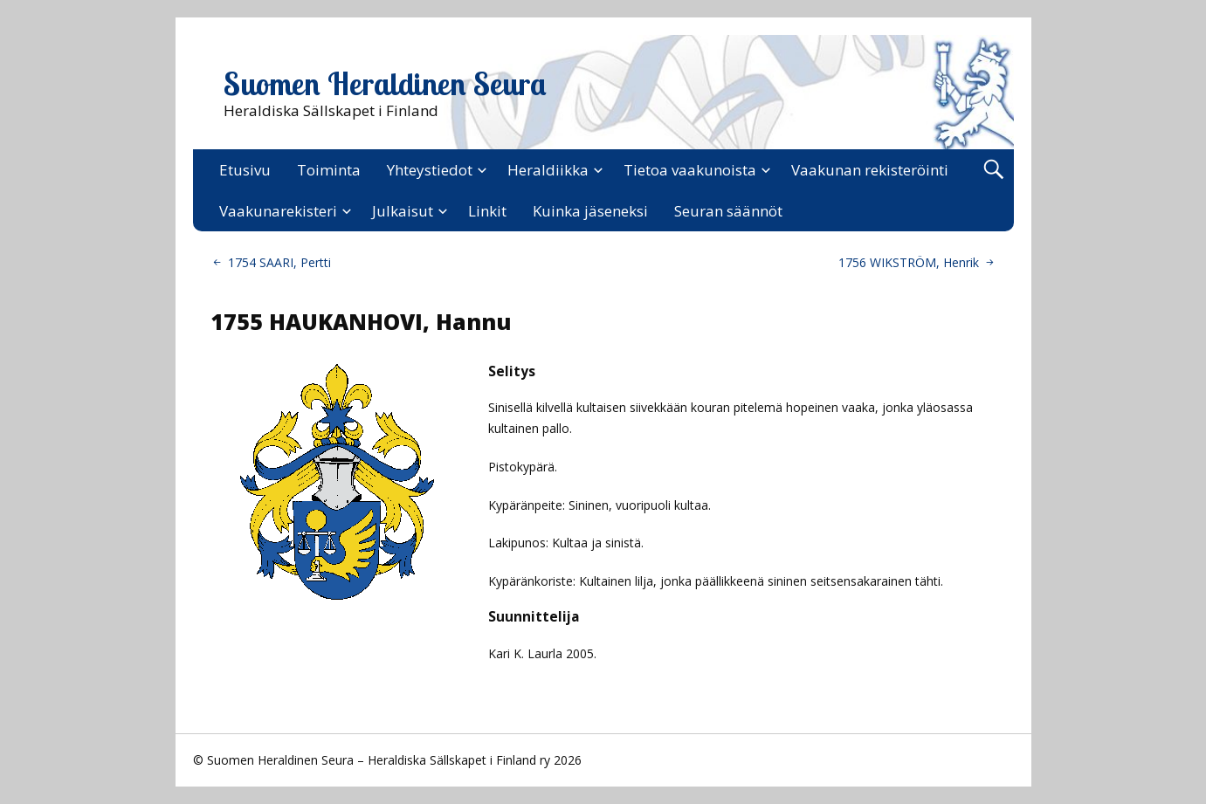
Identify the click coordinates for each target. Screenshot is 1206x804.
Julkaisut (402, 211)
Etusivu (245, 170)
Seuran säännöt (728, 211)
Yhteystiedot (429, 170)
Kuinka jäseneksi (590, 211)
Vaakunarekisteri (278, 211)
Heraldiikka (548, 170)
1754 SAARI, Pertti (279, 262)
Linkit (487, 211)
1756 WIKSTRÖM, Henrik (908, 262)
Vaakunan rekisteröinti (869, 170)
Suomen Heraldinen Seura (385, 84)
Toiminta (329, 170)
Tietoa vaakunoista (690, 170)
